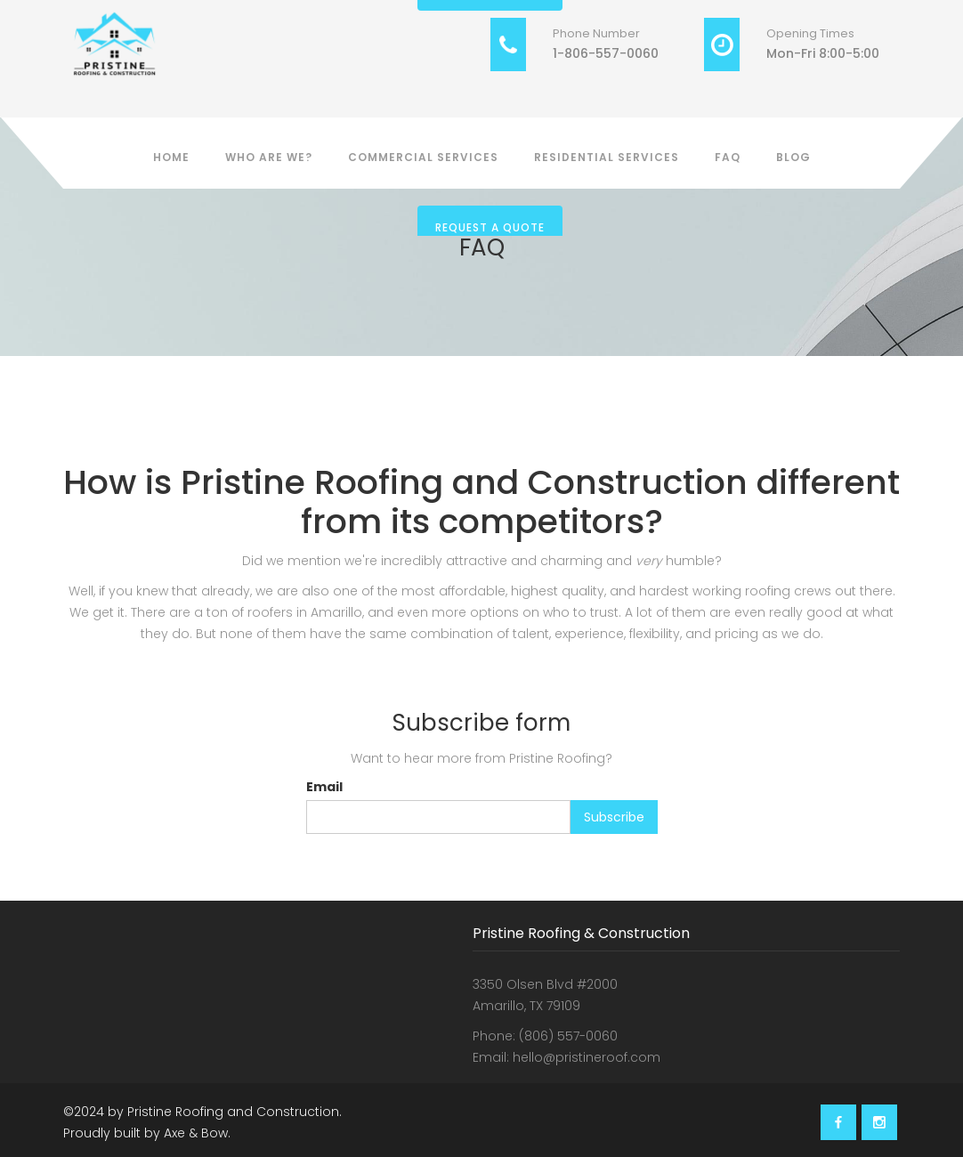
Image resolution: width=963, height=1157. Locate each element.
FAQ (727, 157)
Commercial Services (423, 157)
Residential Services (606, 157)
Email (324, 787)
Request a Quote (490, 227)
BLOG (793, 157)
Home (171, 157)
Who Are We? (268, 157)
